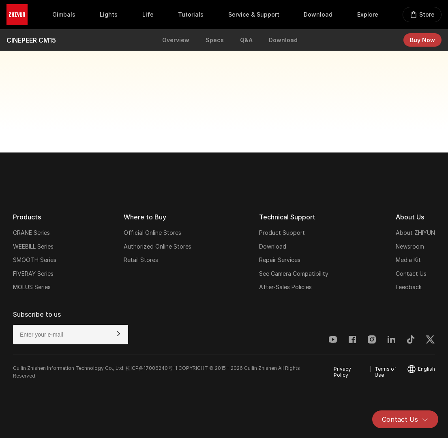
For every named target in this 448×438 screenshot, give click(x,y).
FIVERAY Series (33, 273)
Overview (175, 39)
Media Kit (408, 259)
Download (283, 39)
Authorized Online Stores (157, 246)
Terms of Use (385, 372)
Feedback (409, 286)
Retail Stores (141, 259)
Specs (215, 39)
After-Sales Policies (285, 286)
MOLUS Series (32, 286)
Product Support (282, 232)
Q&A (246, 39)
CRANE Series (31, 232)
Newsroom (410, 246)
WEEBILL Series (33, 246)
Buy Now (422, 39)
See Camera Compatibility (293, 273)
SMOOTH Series (34, 259)
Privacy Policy (342, 372)
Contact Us (405, 419)
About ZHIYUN (415, 232)
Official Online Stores (152, 232)
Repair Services (279, 259)
